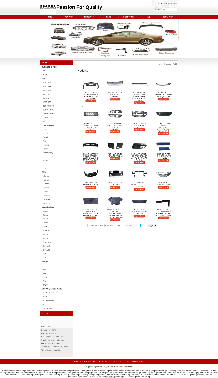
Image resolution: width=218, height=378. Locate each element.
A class (45, 211)
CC (44, 157)
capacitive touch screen (115, 371)
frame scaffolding (125, 373)
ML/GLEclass (48, 231)
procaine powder (113, 375)
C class (45, 219)
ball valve (145, 377)
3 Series (46, 180)
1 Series (46, 176)
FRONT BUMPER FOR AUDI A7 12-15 (90, 184)
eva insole (134, 375)
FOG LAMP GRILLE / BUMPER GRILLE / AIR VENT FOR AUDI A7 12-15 (139, 157)
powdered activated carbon (149, 375)
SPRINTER (47, 238)
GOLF (45, 129)
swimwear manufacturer (15, 371)
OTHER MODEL (49, 308)
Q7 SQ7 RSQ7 (48, 114)
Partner (129, 367)
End (144, 226)
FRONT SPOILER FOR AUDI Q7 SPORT (115, 95)
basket (138, 371)
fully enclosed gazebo (190, 371)
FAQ (148, 17)
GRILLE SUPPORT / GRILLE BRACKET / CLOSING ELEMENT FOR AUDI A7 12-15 (91, 157)
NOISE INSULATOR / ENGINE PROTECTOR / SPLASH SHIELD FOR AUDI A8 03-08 (115, 213)
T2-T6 (45, 168)
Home (160, 64)
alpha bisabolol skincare (176, 373)
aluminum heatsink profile (208, 373)
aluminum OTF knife (87, 377)
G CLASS (46, 250)
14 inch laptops (120, 377)
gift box (83, 371)
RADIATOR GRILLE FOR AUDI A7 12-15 (115, 184)
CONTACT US (168, 17)
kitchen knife (130, 371)
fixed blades (161, 373)
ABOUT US (69, 17)
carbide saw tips (161, 371)
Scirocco (46, 160)
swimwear (49, 375)
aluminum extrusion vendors (34, 373)
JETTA (45, 133)
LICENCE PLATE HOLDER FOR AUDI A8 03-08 (139, 212)
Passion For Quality (103, 367)
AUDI (44, 79)
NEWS (108, 17)
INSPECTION (128, 17)
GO (158, 9)
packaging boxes (175, 371)
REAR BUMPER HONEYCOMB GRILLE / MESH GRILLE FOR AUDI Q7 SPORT (139, 96)
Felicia (45, 281)
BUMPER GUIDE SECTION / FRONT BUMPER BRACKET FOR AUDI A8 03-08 (163, 213)
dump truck (125, 375)
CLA (44, 258)
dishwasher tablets (64, 373)
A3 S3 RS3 (47, 87)
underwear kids (10, 375)
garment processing (197, 375)
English (167, 3)
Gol (44, 164)
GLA (44, 254)
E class (45, 223)
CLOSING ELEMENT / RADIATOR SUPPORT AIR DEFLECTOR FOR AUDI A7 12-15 (164, 127)
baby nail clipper (148, 371)
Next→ (137, 226)
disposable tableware (97, 373)
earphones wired (51, 371)
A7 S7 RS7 (47, 102)
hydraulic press (38, 375)
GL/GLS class (48, 242)
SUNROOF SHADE (49, 67)
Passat (45, 137)
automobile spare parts (168, 375)
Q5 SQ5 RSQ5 (48, 110)
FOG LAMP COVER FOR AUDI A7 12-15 (115, 155)
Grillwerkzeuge (192, 373)
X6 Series (46, 203)
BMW (45, 75)
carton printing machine (97, 375)
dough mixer (51, 373)
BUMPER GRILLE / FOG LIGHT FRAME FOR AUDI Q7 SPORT (90, 126)
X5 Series (46, 199)
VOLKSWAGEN (48, 125)
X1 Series (46, 192)
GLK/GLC (46, 246)
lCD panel (101, 371)
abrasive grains (111, 373)
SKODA (45, 262)
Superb (45, 269)
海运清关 (110, 377)
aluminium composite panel (69, 371)
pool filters (83, 375)
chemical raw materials (14, 373)
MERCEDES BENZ (50, 293)
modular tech (92, 371)
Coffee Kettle (204, 371)
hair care (135, 373)
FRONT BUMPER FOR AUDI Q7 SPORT (139, 125)
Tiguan (45, 149)
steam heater (184, 375)
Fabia (45, 277)
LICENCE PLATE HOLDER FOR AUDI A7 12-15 (163, 156)
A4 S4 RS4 (47, 90)
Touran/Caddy (48, 153)
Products (167, 64)
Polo (44, 141)
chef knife (74, 375)
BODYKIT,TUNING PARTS (52, 289)
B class (45, 215)
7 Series (46, 188)
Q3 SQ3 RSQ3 (48, 106)
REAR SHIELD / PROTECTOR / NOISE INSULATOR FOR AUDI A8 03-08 (90, 213)
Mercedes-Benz (48, 207)
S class (45, 227)
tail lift (56, 375)
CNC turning (64, 375)
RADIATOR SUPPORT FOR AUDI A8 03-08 (139, 185)
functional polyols (134, 377)
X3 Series (46, 196)
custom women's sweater (34, 371)
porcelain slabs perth (80, 373)
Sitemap (175, 3)
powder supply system (147, 373)
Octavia (45, 266)
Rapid (45, 273)
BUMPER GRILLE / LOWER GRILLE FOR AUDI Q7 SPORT (163, 95)
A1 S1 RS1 (47, 83)
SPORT (45, 285)
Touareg (46, 145)
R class (45, 234)
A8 (44, 122)
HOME (49, 17)
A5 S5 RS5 (47, 94)
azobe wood (101, 377)
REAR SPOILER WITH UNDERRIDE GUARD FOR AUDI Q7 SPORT (90, 96)
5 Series (46, 184)
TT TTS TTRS (48, 118)
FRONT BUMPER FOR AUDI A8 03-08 (163, 184)
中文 (160, 3)
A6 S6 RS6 (47, 98)
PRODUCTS (89, 17)
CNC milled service (25, 375)
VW (44, 71)
